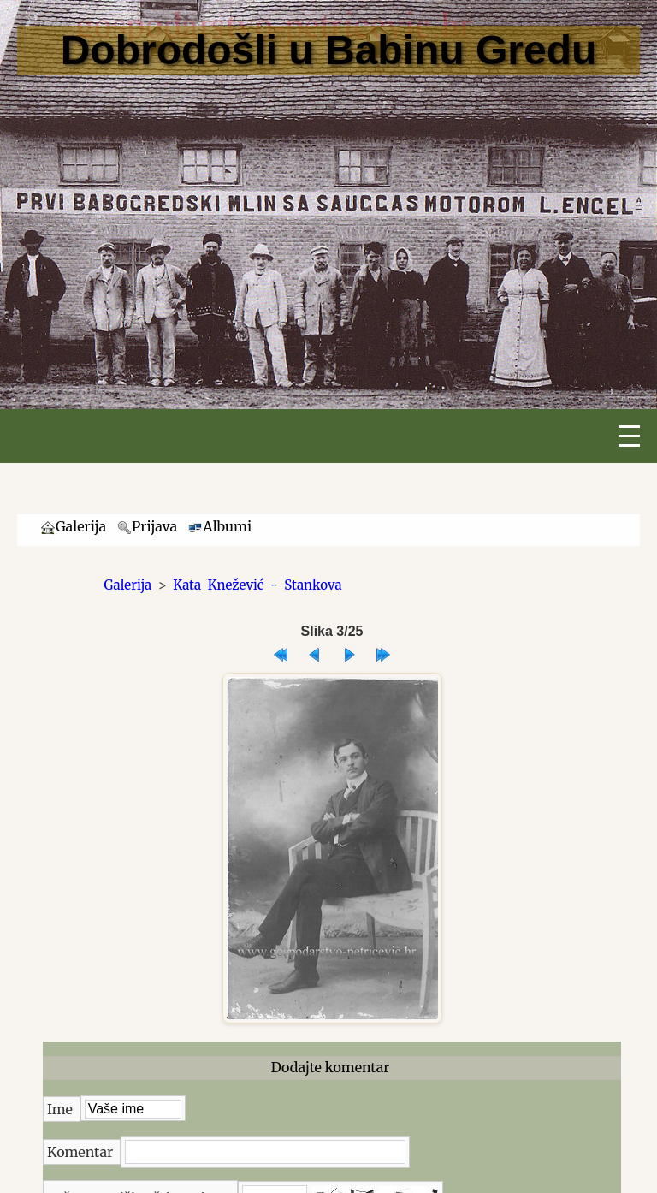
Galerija (128, 585)
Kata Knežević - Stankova (257, 585)
